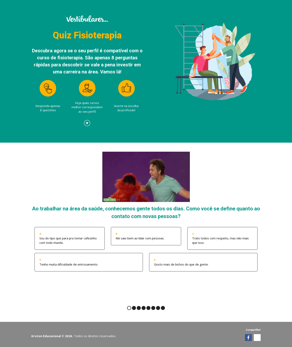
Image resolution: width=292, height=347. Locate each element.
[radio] (69, 238)
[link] (248, 337)
